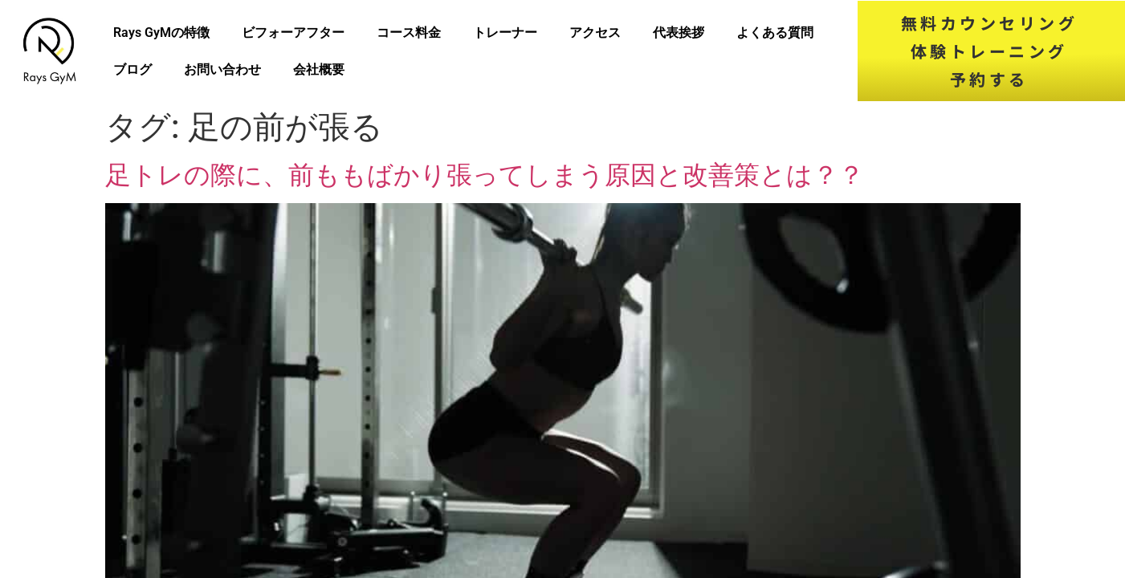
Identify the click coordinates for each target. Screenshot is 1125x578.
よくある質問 (774, 32)
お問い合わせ (222, 69)
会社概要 (318, 69)
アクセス (595, 32)
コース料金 (409, 32)
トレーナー (505, 32)
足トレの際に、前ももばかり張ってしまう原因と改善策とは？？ (484, 175)
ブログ (132, 69)
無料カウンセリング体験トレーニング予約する (989, 51)
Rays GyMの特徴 (161, 32)
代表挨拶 (678, 32)
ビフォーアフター (293, 32)
